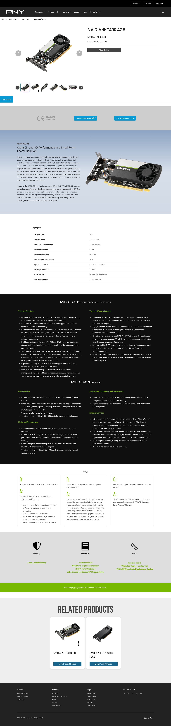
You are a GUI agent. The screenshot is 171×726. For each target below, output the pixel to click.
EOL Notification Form (125, 118)
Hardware (25, 19)
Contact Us (20, 699)
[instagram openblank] (141, 693)
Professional (53, 12)
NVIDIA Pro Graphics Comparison (85, 566)
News (85, 12)
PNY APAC (148, 3)
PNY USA (136, 3)
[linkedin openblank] (136, 693)
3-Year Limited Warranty (36, 562)
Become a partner (22, 696)
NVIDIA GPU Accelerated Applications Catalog (134, 569)
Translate (159, 3)
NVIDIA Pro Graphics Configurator (134, 566)
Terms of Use (91, 696)
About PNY (55, 693)
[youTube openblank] (132, 693)
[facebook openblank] (124, 693)
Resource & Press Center (60, 696)
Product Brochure (85, 562)
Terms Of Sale (91, 706)
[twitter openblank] (128, 693)
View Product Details (67, 664)
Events (54, 699)
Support (77, 12)
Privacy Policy (91, 693)
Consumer (39, 12)
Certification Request (85, 118)
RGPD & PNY (91, 699)
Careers (54, 702)
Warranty (90, 702)
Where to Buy (95, 12)
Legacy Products (38, 19)
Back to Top (148, 718)
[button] (79, 53)
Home (3, 19)
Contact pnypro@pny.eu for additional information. (85, 587)
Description (7, 99)
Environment (56, 706)
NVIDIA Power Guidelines (85, 569)
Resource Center (134, 563)
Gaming (66, 12)
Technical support (22, 693)
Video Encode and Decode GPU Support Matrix (85, 572)
